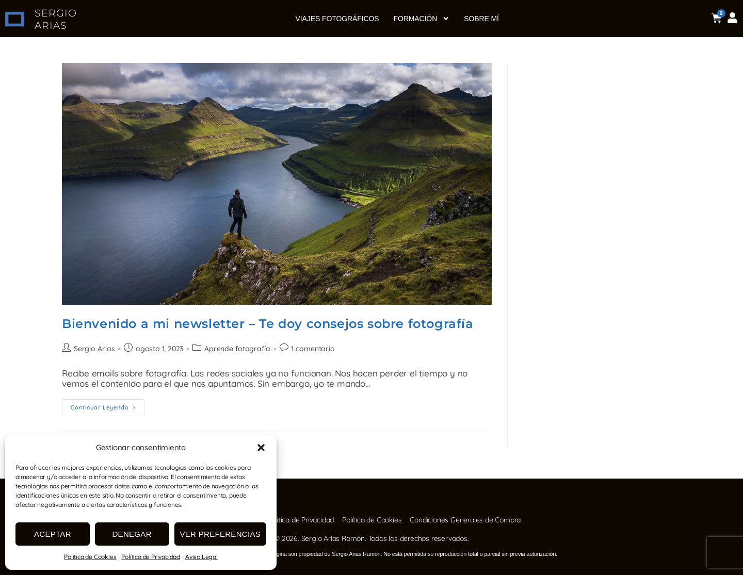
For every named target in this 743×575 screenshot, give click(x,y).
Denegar (131, 534)
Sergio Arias (94, 348)
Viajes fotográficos (337, 18)
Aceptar (52, 534)
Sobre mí (481, 18)
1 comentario (311, 348)
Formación (422, 18)
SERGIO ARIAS (56, 19)
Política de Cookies (90, 557)
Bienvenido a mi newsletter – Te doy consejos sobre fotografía (268, 323)
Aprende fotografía (236, 348)
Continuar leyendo (107, 405)
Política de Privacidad (150, 557)
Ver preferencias (220, 534)
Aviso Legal (201, 557)
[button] (261, 447)
